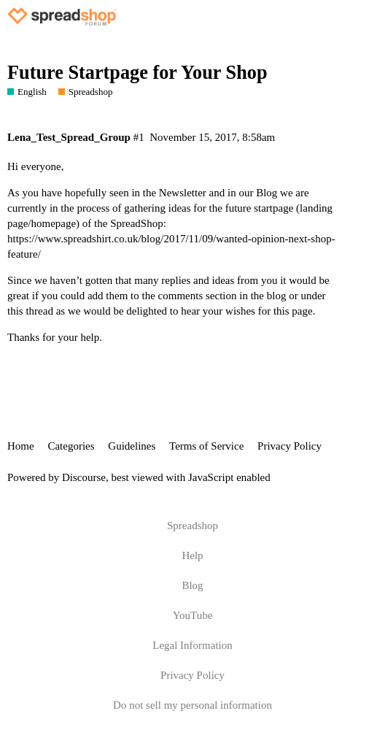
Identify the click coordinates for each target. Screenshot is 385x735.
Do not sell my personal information (192, 705)
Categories (70, 446)
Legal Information (192, 645)
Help (192, 555)
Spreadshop (192, 525)
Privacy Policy (289, 446)
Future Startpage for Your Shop (137, 72)
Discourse (84, 477)
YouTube (193, 615)
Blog (192, 585)
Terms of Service (206, 446)
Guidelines (131, 446)
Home (20, 446)
